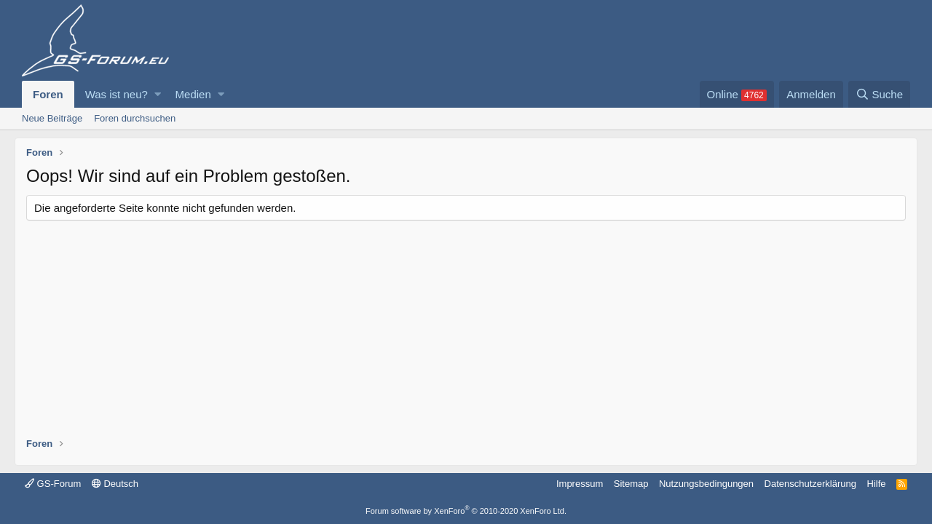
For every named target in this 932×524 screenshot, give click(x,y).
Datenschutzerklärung (810, 483)
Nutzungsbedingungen (706, 483)
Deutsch (115, 483)
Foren (48, 94)
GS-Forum (53, 483)
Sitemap (631, 483)
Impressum (579, 483)
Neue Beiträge (52, 118)
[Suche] (879, 94)
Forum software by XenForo (466, 511)
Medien (193, 94)
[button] (158, 94)
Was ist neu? (116, 94)
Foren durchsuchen (134, 118)
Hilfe (876, 483)
